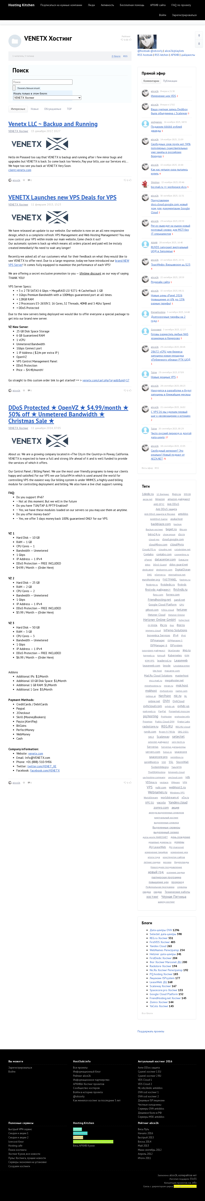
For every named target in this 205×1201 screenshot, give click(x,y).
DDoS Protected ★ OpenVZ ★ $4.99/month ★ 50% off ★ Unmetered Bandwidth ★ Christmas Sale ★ (68, 414)
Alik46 (154, 242)
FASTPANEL (170, 579)
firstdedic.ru (168, 584)
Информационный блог (87, 1071)
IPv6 (183, 635)
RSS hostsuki (145, 55)
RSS (125, 56)
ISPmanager (157, 640)
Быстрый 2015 (146, 1137)
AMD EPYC (159, 504)
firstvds (182, 584)
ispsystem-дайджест (153, 650)
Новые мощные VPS (163, 377)
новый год (156, 872)
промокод (177, 882)
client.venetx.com (19, 170)
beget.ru (171, 529)
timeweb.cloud (176, 772)
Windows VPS (177, 792)
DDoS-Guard (160, 564)
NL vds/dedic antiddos (150, 1088)
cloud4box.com (158, 544)
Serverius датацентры (173, 746)
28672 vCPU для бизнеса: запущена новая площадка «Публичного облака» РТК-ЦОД (170, 355)
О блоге (116, 56)
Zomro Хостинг (159, 1002)
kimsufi (161, 655)
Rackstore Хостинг (160, 966)
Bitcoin (183, 529)
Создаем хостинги (19, 1166)
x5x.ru (185, 797)
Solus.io (167, 751)
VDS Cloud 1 (145, 1080)
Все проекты (80, 1067)
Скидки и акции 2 (18, 1137)
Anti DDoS (173, 504)
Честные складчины (149, 1104)
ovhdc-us (183, 706)
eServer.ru (160, 574)
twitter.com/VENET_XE (41, 766)
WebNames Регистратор (164, 950)
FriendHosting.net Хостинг (165, 998)
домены (179, 842)
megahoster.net (174, 680)
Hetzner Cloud (156, 615)
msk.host (182, 685)
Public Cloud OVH (164, 721)
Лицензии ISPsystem (162, 978)
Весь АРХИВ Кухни (84, 1145)
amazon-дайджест (179, 499)
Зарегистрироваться (184, 15)
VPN (185, 782)
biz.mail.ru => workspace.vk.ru (169, 187)
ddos (147, 564)
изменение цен (179, 852)
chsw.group (169, 534)
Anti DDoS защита (166, 509)
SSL (171, 762)
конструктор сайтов (174, 857)
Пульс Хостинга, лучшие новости (27, 1158)
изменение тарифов (156, 852)
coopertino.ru (181, 554)
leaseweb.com (151, 665)
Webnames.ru (157, 792)
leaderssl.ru (164, 660)
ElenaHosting (158, 312)
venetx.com (35, 753)
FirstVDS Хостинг (160, 942)
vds (187, 777)
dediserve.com (164, 569)
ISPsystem (176, 645)
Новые (35, 109)
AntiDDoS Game (159, 518)
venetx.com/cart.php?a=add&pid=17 (105, 380)
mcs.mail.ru (155, 680)
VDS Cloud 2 (145, 1084)
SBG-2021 (183, 731)
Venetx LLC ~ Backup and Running (53, 124)
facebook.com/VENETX (45, 770)
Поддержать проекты (151, 1031)
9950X (187, 494)
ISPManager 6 (158, 645)
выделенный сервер (166, 832)
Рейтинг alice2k (82, 1076)
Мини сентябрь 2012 (150, 1150)
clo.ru (181, 534)
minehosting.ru (153, 685)
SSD (164, 762)
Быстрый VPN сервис (20, 1129)
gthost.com (152, 610)
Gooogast (156, 329)
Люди (91, 5)
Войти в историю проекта (88, 1092)
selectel (178, 736)
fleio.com (158, 594)
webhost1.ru (177, 787)
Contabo (149, 554)
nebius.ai (151, 696)
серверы (182, 886)
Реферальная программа (160, 886)
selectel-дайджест (158, 741)
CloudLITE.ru (149, 549)
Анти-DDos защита (149, 1067)
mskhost (151, 691)
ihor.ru (181, 625)
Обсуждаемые (52, 109)
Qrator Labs (183, 721)
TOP (69, 109)
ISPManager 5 (175, 640)
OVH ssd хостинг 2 (148, 1096)
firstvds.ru (180, 589)
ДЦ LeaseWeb (157, 847)
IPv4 (175, 635)
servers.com (153, 752)
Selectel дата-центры (163, 934)
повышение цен (159, 882)
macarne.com (172, 670)
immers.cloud (153, 630)
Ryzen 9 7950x (167, 731)
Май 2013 (143, 1145)
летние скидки (152, 862)
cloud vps (154, 539)
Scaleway (163, 737)
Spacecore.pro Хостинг (163, 990)
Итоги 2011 (144, 1158)
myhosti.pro (166, 690)
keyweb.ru (149, 655)
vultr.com (160, 787)
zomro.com (161, 807)
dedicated (147, 569)
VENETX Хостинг (18, 131)
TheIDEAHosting (156, 772)
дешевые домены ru (159, 842)
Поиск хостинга (17, 1150)
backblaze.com (161, 524)
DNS (149, 574)
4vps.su (176, 494)
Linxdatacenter (181, 665)
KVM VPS (149, 660)
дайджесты (188, 55)
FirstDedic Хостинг (161, 958)
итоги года (154, 857)
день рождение (180, 837)
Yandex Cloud (158, 946)
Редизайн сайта (160, 282)
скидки (158, 892)
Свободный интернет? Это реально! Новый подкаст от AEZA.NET (168, 454)
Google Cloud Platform (163, 604)
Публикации (170, 81)
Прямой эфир (153, 73)
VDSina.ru (151, 782)
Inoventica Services (158, 635)
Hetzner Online (176, 614)
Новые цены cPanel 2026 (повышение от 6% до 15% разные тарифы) (168, 299)
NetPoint (165, 696)
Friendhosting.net (159, 599)
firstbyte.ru (152, 584)
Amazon (160, 499)
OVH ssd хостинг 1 (148, 1092)
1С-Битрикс (163, 494)
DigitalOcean (182, 569)
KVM (187, 655)
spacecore (181, 752)
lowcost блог (16, 1141)
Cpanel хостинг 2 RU (149, 1076)
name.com (181, 690)
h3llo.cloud (167, 609)
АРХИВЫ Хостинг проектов (88, 1084)
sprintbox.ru (176, 757)
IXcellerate (174, 650)
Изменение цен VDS (163, 96)
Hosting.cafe (15, 1145)
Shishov (155, 182)
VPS (150, 787)
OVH (166, 701)
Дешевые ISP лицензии (151, 1100)
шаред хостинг (166, 901)
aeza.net (147, 499)
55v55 (193, 1179)
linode (167, 665)
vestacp (164, 782)
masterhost (181, 675)
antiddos (183, 514)
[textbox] (42, 82)
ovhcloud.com (152, 706)
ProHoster (166, 716)
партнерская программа (166, 877)
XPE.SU (149, 802)
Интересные (18, 109)
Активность (107, 5)
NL (185, 696)
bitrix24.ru (154, 534)
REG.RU (167, 726)
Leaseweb (181, 660)
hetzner (182, 610)
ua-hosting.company (154, 777)
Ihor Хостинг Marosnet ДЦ (165, 962)
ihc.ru (163, 625)
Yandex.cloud (178, 802)
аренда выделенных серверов (166, 812)
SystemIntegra (160, 767)
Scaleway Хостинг (160, 986)
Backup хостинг (154, 529)
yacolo (161, 802)
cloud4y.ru (177, 544)
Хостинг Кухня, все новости (24, 1154)
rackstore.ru (150, 726)
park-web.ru (149, 711)
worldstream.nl (170, 797)
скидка (147, 892)
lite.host (157, 670)
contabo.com (164, 554)
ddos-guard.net (178, 564)
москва (167, 862)
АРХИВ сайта (158, 5)
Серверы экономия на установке (27, 1162)
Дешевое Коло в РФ (150, 1113)
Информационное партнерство (91, 1080)
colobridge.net (182, 549)
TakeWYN (176, 767)
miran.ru (168, 685)
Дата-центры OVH (161, 930)
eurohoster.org (151, 579)
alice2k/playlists (174, 51)
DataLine (183, 559)
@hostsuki (144, 51)
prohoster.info (182, 716)
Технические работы (177, 892)
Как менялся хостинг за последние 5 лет (97, 1100)
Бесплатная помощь (132, 5)
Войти (162, 15)
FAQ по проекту (181, 5)
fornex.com (173, 594)
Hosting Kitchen (21, 5)
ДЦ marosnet (176, 847)
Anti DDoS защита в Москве (159, 513)
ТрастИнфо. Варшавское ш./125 (170, 264)
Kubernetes (175, 655)
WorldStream (151, 797)
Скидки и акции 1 (18, 1133)
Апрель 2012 (145, 1154)
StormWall (182, 762)
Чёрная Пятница (173, 896)
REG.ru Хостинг (159, 938)
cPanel (148, 559)
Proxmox (147, 721)
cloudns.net (165, 549)
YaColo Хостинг (159, 1006)
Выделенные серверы (166, 827)
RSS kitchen (162, 55)
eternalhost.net (176, 574)
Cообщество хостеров (86, 1088)
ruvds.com (150, 731)
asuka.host (176, 519)
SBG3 (151, 736)
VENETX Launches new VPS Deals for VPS (62, 197)
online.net (154, 701)
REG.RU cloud (183, 726)
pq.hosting (150, 716)
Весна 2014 (144, 1141)
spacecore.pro (158, 757)
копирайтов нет (187, 1175)
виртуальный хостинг (166, 817)
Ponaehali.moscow (179, 711)
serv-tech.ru (178, 741)
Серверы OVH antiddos (151, 1108)
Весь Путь (143, 1129)
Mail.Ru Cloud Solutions (158, 675)
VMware (175, 782)
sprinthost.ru (151, 762)
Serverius (152, 747)
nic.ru (177, 696)
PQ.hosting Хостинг (161, 974)
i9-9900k (152, 625)
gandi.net (179, 600)
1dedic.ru (148, 494)
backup (178, 524)
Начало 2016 (145, 1133)
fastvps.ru (185, 579)
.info (194, 1182)
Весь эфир (147, 467)
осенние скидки (176, 872)
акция (175, 807)
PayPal (162, 711)
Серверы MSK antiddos (151, 1117)
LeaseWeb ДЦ (158, 982)
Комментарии (151, 81)
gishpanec (156, 121)
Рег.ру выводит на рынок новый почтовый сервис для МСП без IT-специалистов (170, 230)
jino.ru (187, 650)
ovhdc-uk (170, 706)
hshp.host (184, 620)
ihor (172, 625)
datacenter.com (165, 559)
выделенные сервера (166, 822)
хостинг (152, 896)
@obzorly (157, 51)
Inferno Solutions (175, 630)
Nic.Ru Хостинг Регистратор (166, 970)
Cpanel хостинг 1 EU (149, 1071)
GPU (181, 604)
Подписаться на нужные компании (61, 5)
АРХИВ (175, 55)
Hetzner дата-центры (163, 954)
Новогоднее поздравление (166, 867)
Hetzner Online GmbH (159, 620)
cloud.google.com (173, 539)
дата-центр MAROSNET (155, 837)
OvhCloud (178, 701)
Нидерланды (181, 862)
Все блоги (147, 1013)
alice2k (16, 180)
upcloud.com (175, 777)
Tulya (154, 372)
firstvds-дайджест (158, 589)
